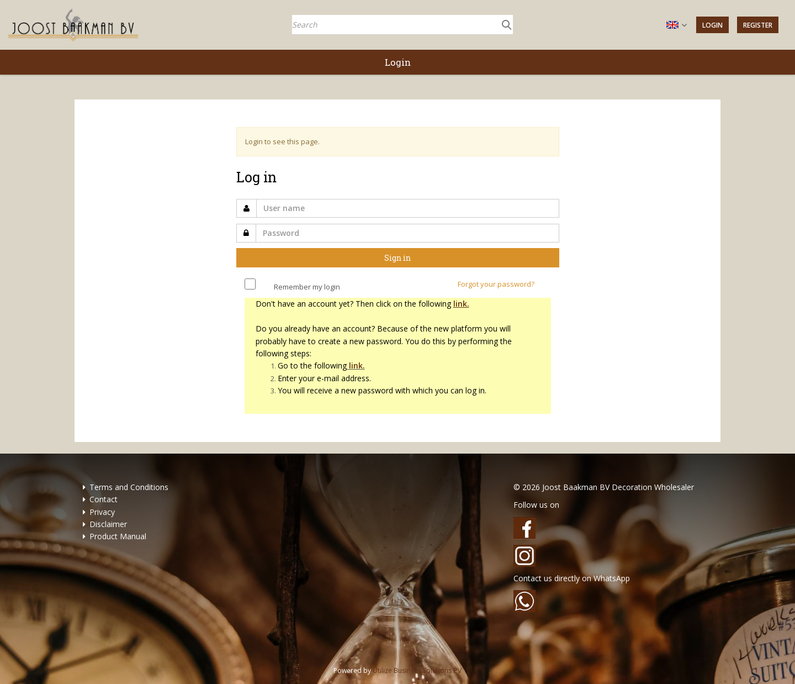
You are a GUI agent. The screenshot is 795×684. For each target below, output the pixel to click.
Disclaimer (108, 524)
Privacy (102, 512)
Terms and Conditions (128, 487)
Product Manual (117, 536)
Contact (103, 499)
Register (757, 25)
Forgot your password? (496, 284)
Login (712, 25)
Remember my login (307, 287)
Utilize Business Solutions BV (417, 670)
